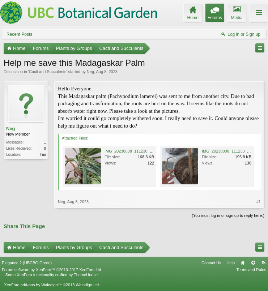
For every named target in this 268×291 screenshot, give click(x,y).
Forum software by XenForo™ (52, 270)
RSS (263, 262)
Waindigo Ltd (87, 285)
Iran (43, 155)
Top (253, 262)
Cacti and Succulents (47, 71)
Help (230, 263)
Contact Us (211, 263)
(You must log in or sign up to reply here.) (228, 215)
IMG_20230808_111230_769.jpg (134, 151)
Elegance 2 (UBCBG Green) (27, 263)
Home (242, 262)
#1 (258, 202)
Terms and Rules (251, 270)
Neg (90, 71)
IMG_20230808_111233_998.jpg (231, 151)
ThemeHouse (86, 275)
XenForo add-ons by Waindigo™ (32, 285)
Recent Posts (19, 34)
